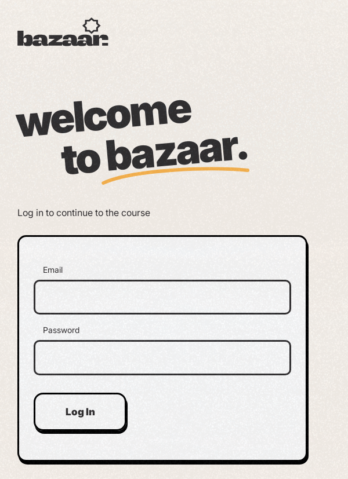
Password (61, 330)
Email (53, 270)
